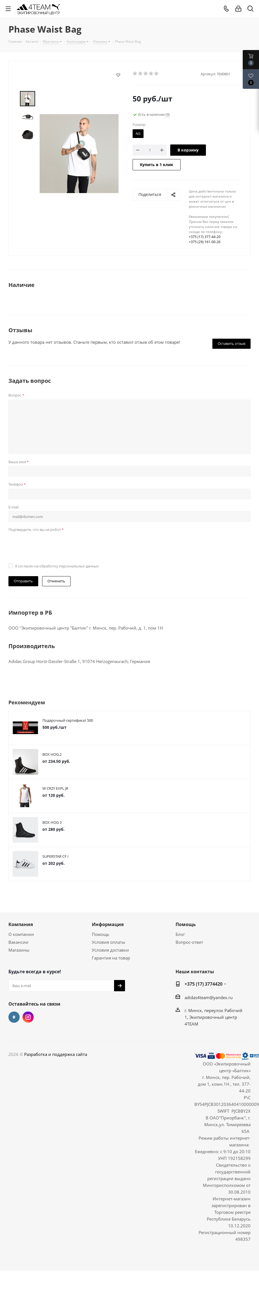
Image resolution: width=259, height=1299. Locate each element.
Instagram (28, 1017)
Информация (108, 924)
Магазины (18, 950)
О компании (21, 934)
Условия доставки (110, 950)
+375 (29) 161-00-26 (205, 241)
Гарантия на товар (111, 958)
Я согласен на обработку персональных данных (57, 566)
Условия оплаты (108, 942)
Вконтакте (14, 1017)
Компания (20, 924)
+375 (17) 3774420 (203, 984)
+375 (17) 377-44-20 (205, 236)
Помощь (100, 934)
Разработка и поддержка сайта (55, 1054)
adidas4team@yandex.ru (209, 997)
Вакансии (18, 942)
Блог (180, 934)
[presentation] (51, 545)
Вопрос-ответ (189, 942)
